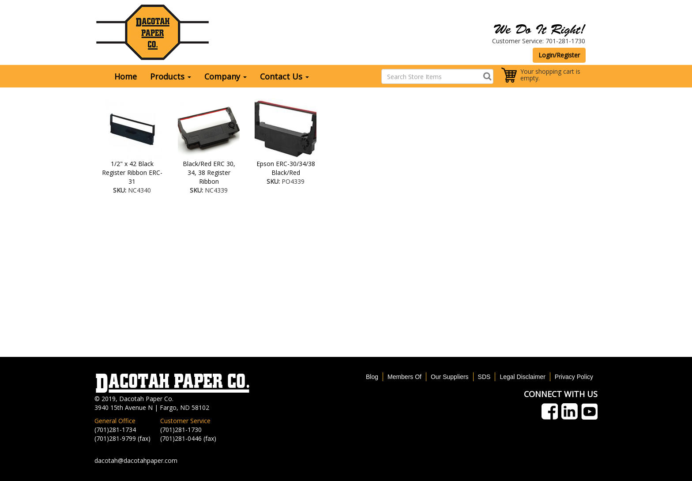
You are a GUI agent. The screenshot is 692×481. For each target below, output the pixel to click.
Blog (372, 376)
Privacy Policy (574, 376)
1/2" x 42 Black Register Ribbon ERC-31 (132, 172)
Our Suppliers (450, 376)
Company (225, 76)
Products (170, 76)
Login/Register (559, 55)
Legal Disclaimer (522, 376)
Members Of (404, 376)
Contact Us (284, 76)
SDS (484, 376)
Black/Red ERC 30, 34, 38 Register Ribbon (209, 172)
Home (125, 76)
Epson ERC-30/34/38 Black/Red (285, 168)
